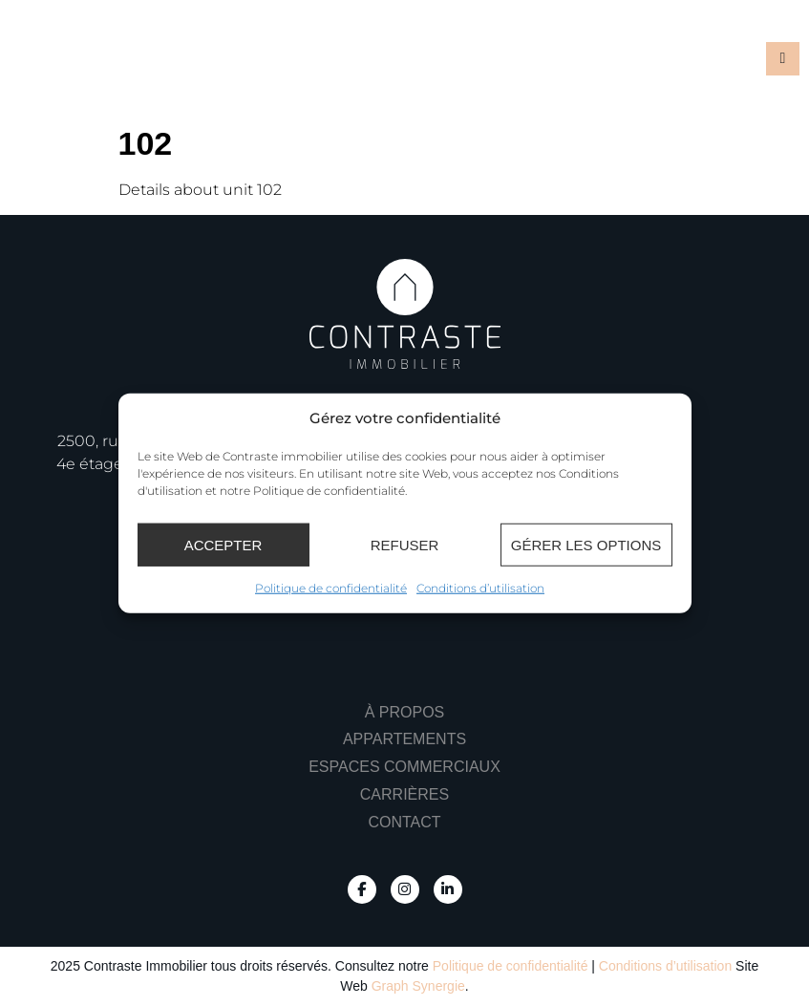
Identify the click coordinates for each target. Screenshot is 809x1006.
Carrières (404, 794)
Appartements (404, 739)
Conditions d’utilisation (480, 588)
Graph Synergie (418, 986)
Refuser (405, 544)
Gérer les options (586, 544)
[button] (782, 58)
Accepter (223, 544)
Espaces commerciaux (404, 767)
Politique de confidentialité (331, 588)
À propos (405, 712)
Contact (404, 822)
